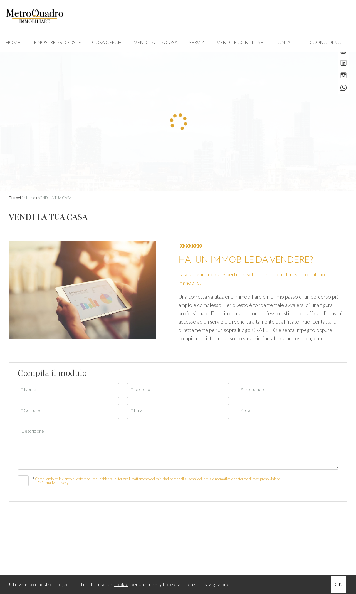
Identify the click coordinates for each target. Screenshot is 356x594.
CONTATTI (285, 42)
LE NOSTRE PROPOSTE (56, 42)
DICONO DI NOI (325, 42)
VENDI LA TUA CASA (156, 42)
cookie (121, 584)
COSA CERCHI (107, 42)
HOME (13, 42)
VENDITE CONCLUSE (240, 42)
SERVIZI (197, 42)
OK (338, 584)
